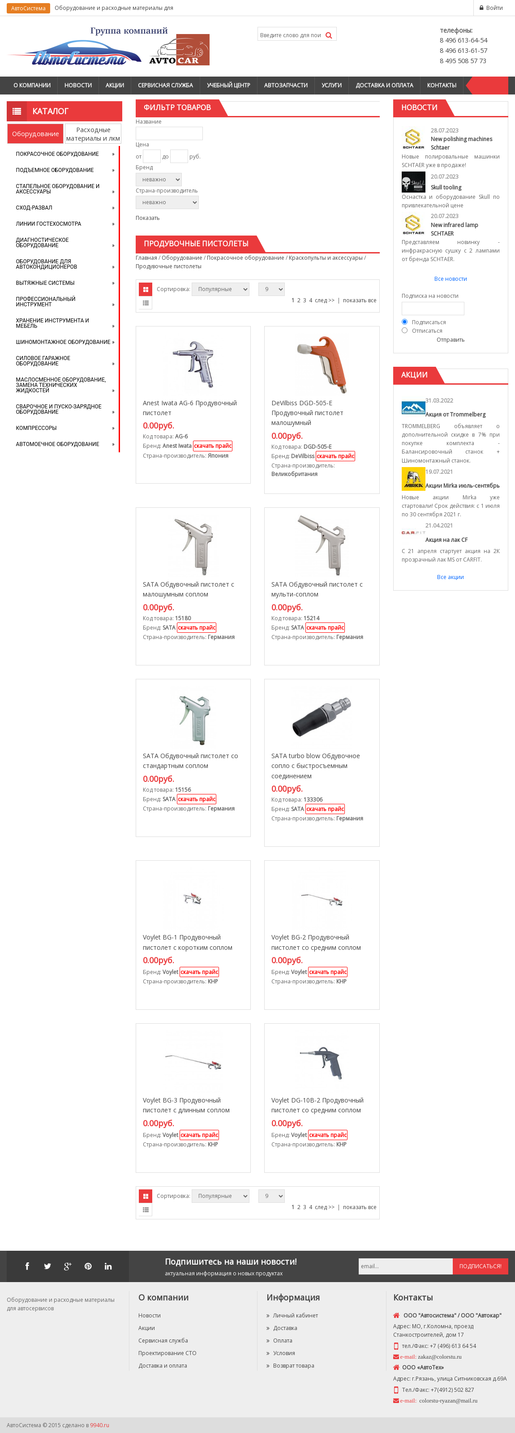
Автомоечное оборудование (57, 444)
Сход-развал (34, 208)
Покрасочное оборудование (57, 154)
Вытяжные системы (45, 283)
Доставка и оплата (384, 85)
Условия (280, 1353)
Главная (146, 258)
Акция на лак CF (446, 540)
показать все (360, 300)
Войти (494, 8)
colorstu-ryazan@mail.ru (447, 1400)
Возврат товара (290, 1365)
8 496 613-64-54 (463, 40)
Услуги (332, 85)
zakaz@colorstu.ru (440, 1357)
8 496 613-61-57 (463, 50)
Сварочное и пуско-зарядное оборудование (59, 409)
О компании (32, 85)
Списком (145, 302)
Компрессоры (36, 428)
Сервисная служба (165, 85)
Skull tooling (446, 187)
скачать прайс (213, 446)
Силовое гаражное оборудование (43, 361)
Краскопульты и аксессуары (326, 258)
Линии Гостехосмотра (49, 224)
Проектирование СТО (167, 1353)
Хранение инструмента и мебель (52, 323)
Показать (148, 218)
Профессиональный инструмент (46, 302)
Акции (115, 85)
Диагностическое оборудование (42, 243)
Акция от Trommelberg (455, 414)
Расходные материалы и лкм (93, 133)
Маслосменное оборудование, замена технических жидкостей (61, 385)
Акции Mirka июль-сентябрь (462, 485)
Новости (78, 85)
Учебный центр (228, 85)
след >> (325, 300)
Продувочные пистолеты (169, 266)
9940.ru (99, 1425)
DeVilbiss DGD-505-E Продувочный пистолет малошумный (307, 413)
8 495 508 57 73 (463, 60)
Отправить (451, 339)
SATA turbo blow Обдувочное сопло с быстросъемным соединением (315, 765)
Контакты (441, 85)
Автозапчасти (286, 85)
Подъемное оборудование (55, 170)
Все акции (450, 577)
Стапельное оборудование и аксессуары (58, 189)
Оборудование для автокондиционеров (46, 264)
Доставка (281, 1328)
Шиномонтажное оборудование (63, 342)
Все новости (450, 279)
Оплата (279, 1340)
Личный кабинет (292, 1315)
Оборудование (35, 133)
